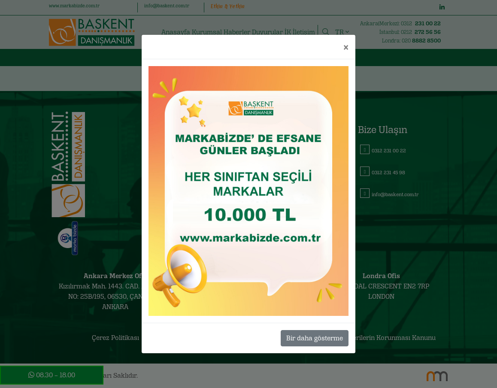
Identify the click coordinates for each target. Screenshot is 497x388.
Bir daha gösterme (314, 338)
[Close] (345, 47)
